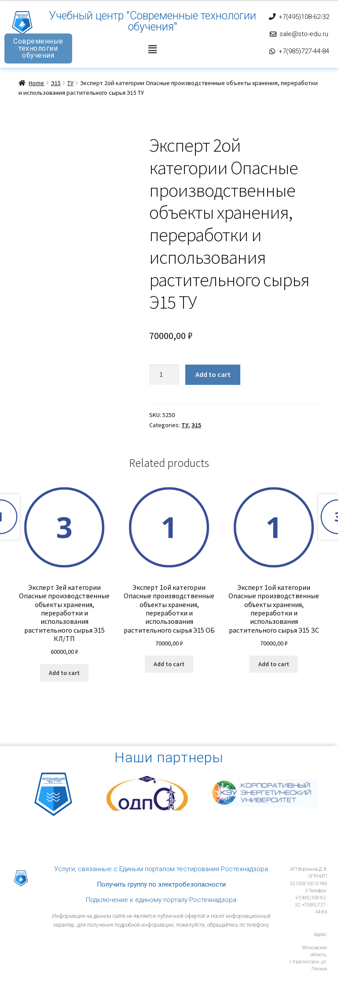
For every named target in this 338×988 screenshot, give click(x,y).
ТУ (70, 83)
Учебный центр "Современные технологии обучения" (152, 21)
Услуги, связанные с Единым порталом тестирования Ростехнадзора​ (161, 869)
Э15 (56, 83)
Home (36, 83)
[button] (152, 49)
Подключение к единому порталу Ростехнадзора (161, 900)
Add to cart (213, 374)
